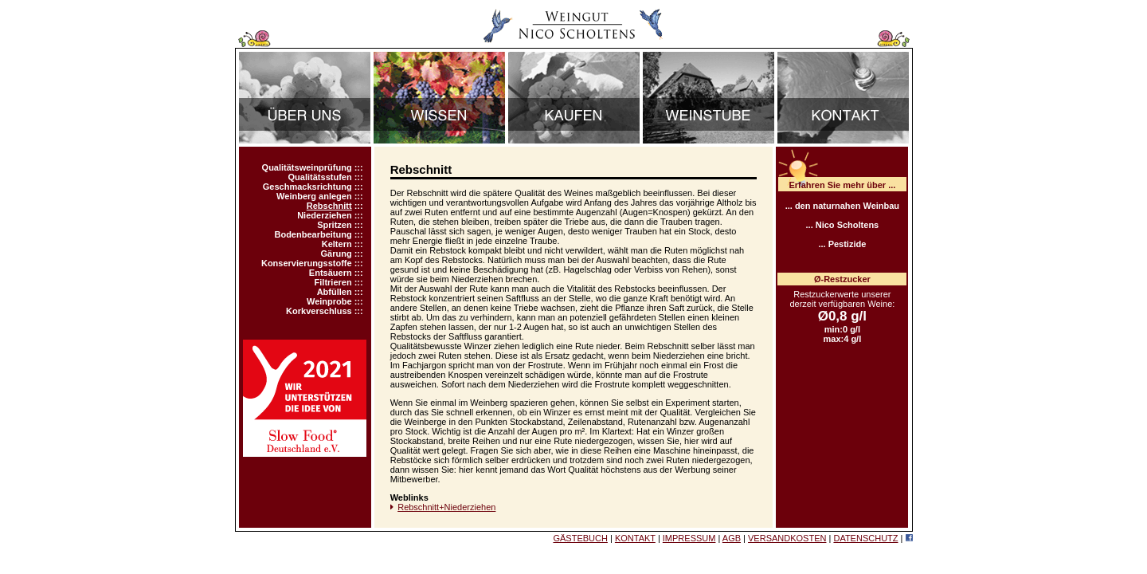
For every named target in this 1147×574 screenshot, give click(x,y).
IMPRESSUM (689, 538)
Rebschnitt (329, 205)
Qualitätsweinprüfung (307, 167)
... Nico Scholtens (842, 225)
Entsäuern (330, 272)
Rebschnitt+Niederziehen (446, 507)
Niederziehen (324, 215)
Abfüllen (334, 292)
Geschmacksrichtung (307, 186)
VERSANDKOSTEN (787, 538)
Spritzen (334, 225)
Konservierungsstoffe (306, 263)
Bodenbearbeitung (312, 234)
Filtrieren (333, 282)
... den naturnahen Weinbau (842, 205)
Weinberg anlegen (314, 196)
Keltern (337, 244)
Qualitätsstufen (320, 177)
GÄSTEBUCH (580, 538)
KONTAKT (635, 538)
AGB (731, 538)
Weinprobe (329, 301)
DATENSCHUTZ (865, 538)
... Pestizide (842, 244)
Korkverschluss (319, 311)
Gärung (336, 253)
